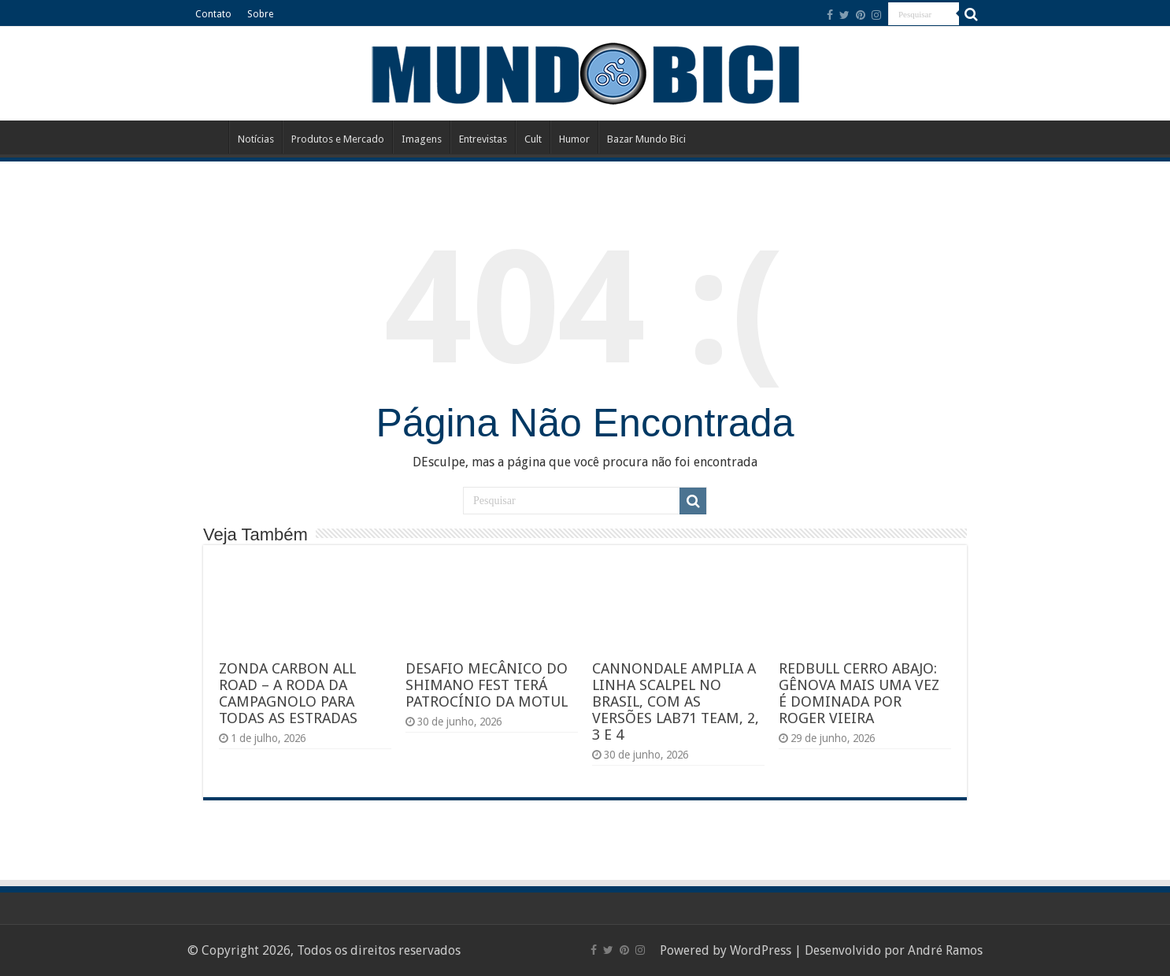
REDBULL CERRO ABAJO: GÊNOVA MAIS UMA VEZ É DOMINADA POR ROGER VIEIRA (859, 693)
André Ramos (945, 950)
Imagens (422, 139)
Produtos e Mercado (337, 139)
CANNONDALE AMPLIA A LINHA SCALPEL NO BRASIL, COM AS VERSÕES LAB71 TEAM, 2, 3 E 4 (675, 701)
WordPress (760, 950)
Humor (574, 139)
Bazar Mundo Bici (646, 139)
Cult (533, 139)
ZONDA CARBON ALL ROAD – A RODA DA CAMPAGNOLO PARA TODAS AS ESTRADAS (288, 693)
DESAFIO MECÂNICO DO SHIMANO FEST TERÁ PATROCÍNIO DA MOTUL (486, 685)
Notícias (256, 139)
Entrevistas (483, 139)
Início (207, 137)
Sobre (260, 14)
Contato (213, 14)
